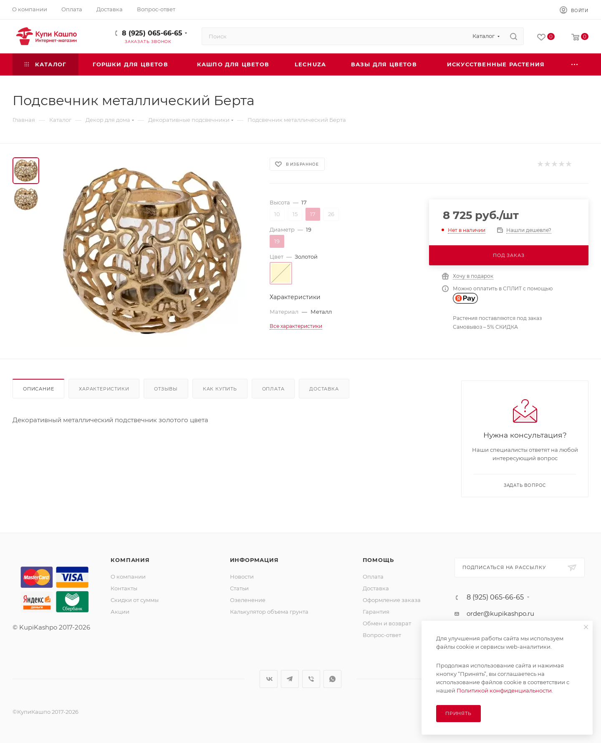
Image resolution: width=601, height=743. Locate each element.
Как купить (220, 389)
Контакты (124, 588)
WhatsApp (332, 679)
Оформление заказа (392, 600)
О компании (128, 576)
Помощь (378, 560)
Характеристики (104, 389)
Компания (130, 560)
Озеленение (247, 600)
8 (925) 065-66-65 (152, 33)
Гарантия (376, 611)
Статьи (239, 588)
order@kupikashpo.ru (500, 613)
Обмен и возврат (387, 623)
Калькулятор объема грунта (269, 611)
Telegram (290, 679)
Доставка (323, 389)
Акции (120, 611)
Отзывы (166, 389)
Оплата (273, 389)
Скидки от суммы (135, 600)
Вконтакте (269, 679)
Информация (254, 560)
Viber (311, 679)
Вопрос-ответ (382, 635)
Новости (242, 576)
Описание (38, 389)
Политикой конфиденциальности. (505, 690)
